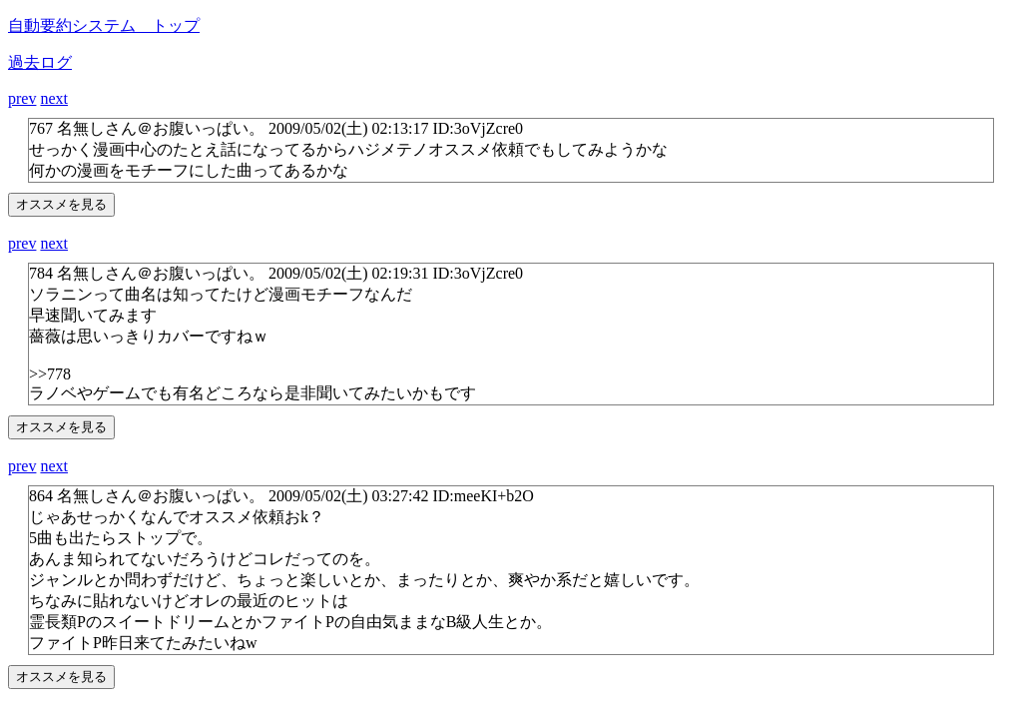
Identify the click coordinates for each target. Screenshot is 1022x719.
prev (22, 98)
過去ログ (40, 62)
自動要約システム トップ (104, 25)
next (54, 98)
